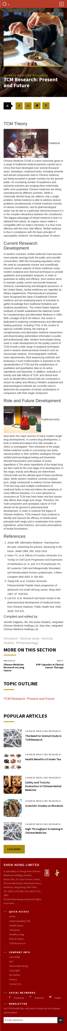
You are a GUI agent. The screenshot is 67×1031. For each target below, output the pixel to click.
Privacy (13, 979)
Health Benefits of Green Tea (43, 759)
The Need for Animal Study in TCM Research (43, 737)
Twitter (57, 998)
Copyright (14, 970)
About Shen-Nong (18, 966)
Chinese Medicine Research (43, 731)
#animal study (29, 638)
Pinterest (39, 998)
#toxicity (47, 638)
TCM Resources (17, 943)
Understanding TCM (19, 921)
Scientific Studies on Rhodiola (44, 805)
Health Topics (16, 925)
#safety (9, 643)
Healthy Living (16, 934)
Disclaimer (14, 974)
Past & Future (16, 938)
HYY (11, 961)
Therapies (14, 930)
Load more (14, 849)
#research (11, 638)
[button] (5, 4)
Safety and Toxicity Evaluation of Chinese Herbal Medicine (43, 786)
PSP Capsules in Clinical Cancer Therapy (49, 666)
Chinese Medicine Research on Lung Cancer (14, 667)
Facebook (19, 998)
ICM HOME (14, 957)
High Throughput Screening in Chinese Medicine (44, 830)
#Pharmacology (27, 643)
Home (12, 916)
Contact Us (15, 984)
